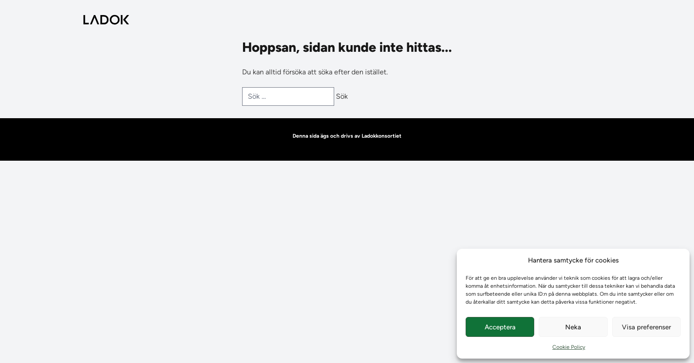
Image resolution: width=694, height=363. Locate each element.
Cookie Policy (568, 347)
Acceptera (500, 327)
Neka (573, 327)
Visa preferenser (646, 327)
